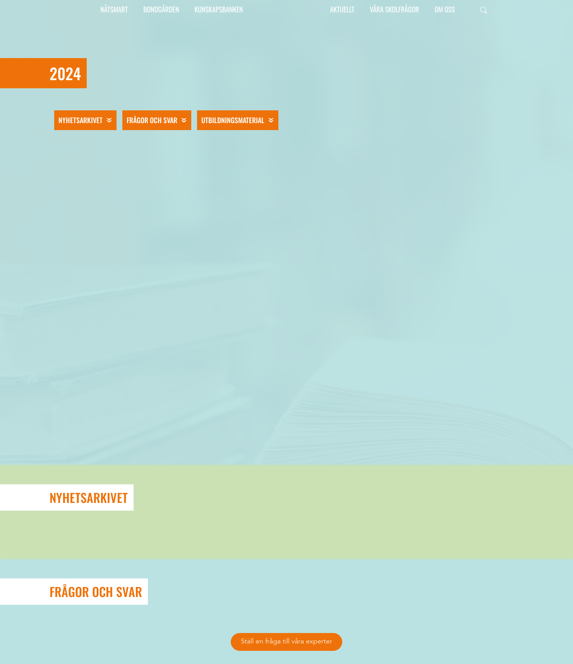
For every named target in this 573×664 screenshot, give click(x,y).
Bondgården (161, 9)
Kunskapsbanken (218, 9)
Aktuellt (342, 9)
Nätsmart (114, 9)
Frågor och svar (152, 120)
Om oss (444, 9)
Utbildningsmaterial (232, 120)
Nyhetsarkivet (80, 120)
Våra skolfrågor (394, 9)
